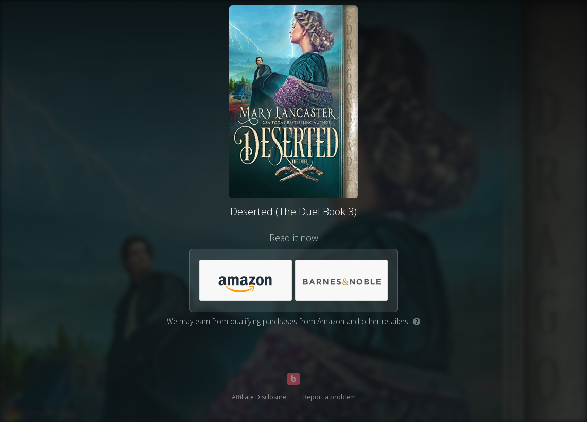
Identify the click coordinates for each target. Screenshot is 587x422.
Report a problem (329, 397)
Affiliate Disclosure (259, 397)
